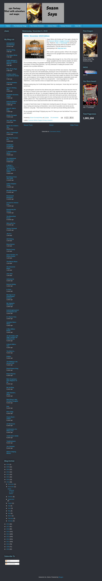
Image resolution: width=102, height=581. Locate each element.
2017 (8, 526)
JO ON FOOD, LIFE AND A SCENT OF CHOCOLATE (12, 337)
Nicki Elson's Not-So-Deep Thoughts (12, 400)
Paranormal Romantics (10, 196)
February (11, 518)
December (11, 484)
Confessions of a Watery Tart (11, 429)
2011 (8, 541)
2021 (8, 477)
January (10, 521)
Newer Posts (28, 125)
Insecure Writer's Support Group (59, 41)
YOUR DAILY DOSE (12, 436)
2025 (8, 467)
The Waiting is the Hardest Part (12, 362)
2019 (8, 482)
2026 (8, 464)
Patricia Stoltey (11, 284)
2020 (8, 479)
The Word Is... (10, 351)
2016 (8, 529)
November (11, 486)
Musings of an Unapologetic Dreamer (10, 296)
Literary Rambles (11, 82)
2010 (8, 544)
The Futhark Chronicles (37, 26)
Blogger (61, 577)
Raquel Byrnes (11, 374)
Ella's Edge (9, 411)
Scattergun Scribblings (10, 145)
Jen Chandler (10, 446)
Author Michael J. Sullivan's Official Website (11, 62)
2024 (8, 469)
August (10, 503)
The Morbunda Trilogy (20, 26)
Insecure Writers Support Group (37, 120)
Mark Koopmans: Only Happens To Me (11, 380)
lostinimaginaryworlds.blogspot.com (12, 310)
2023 (8, 472)
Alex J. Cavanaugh (61, 43)
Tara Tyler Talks (11, 120)
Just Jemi (9, 273)
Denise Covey (10, 249)
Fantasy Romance (66, 26)
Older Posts (74, 125)
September (11, 499)
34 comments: (54, 117)
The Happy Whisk (11, 55)
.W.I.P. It (8, 233)
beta (7, 406)
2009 (8, 546)
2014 (8, 534)
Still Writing (10, 239)
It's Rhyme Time (11, 317)
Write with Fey (10, 223)
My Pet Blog (10, 387)
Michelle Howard (11, 190)
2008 (8, 549)
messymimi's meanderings (10, 43)
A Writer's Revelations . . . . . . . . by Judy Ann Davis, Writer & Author (12, 168)
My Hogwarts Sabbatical (10, 304)
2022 (8, 474)
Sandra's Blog (10, 50)
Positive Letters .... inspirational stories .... (12, 75)
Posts (8, 561)
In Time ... (9, 289)
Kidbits (8, 356)
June (9, 508)
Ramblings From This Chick (11, 177)
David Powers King (12, 368)
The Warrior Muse (11, 261)
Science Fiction (52, 26)
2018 (8, 524)
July (9, 506)
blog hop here (62, 48)
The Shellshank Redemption (11, 159)
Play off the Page (11, 69)
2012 (8, 539)
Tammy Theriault (11, 228)
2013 (8, 536)
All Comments (10, 564)
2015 (8, 531)
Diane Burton (10, 244)
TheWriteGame (11, 441)
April (9, 513)
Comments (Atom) (55, 131)
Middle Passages (11, 115)
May (9, 511)
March (10, 516)
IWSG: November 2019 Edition (37, 36)
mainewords (10, 279)
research (49, 120)
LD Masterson (10, 424)
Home (8, 26)
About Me (78, 26)
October (10, 496)
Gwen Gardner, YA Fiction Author (12, 255)
